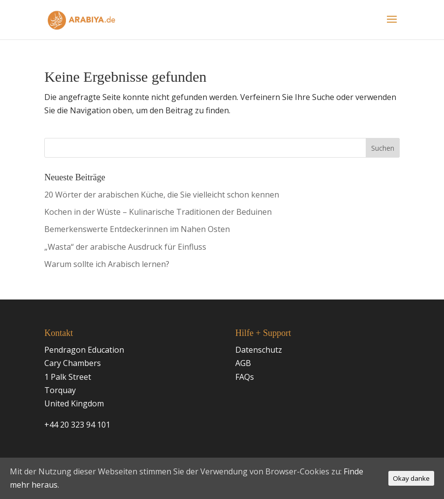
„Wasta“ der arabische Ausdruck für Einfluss (125, 246)
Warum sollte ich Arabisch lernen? (106, 264)
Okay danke (411, 478)
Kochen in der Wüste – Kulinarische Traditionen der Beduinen (158, 211)
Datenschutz (258, 349)
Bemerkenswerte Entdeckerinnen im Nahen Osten (137, 229)
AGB (243, 363)
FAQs (244, 376)
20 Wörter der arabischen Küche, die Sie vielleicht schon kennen (161, 194)
